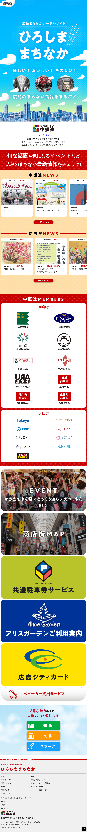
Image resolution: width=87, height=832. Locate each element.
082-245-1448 (10, 825)
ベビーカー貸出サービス (39, 790)
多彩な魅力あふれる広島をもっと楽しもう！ (17, 798)
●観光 (3, 801)
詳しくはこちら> (43, 135)
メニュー (83, 2)
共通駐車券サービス (38, 780)
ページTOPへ (83, 828)
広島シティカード (37, 786)
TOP (2, 776)
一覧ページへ (43, 222)
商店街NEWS (6, 783)
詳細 (17, 198)
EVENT (3, 786)
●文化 (3, 805)
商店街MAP (5, 790)
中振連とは (35, 776)
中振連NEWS (6, 780)
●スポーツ (4, 808)
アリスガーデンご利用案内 (40, 783)
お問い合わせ (6, 793)
